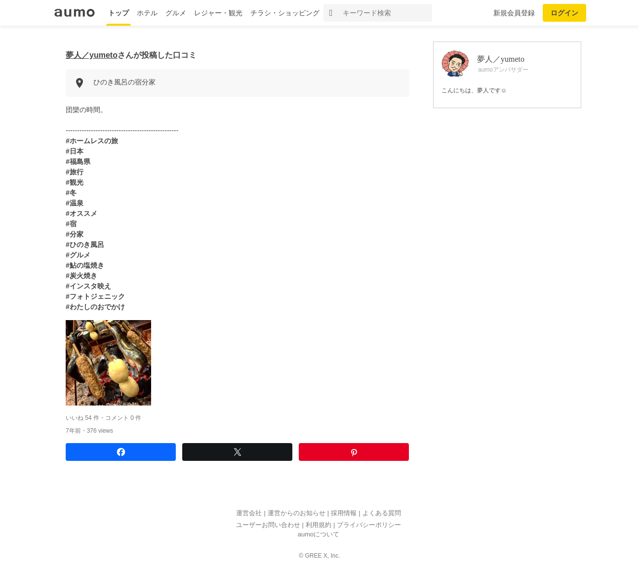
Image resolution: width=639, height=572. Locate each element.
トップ (118, 13)
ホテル (147, 13)
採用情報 (344, 513)
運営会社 (249, 513)
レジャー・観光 (218, 13)
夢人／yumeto (92, 55)
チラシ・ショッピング (285, 13)
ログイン (564, 13)
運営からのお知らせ (296, 513)
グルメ (175, 13)
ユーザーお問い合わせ (268, 525)
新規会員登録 (514, 13)
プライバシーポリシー (369, 525)
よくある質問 (381, 513)
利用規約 (318, 525)
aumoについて (319, 534)
